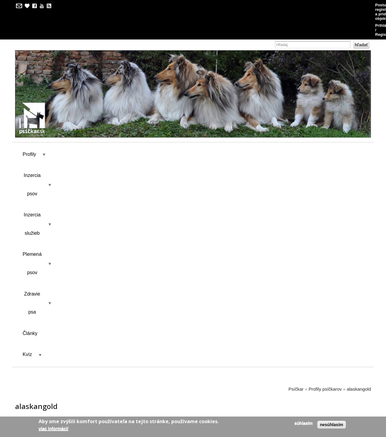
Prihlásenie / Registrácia (343, 5)
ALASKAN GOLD (110, 332)
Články (251, 125)
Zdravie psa (213, 125)
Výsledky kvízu (75, 191)
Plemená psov (167, 125)
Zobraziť (37, 191)
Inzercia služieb (117, 125)
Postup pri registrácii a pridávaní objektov (272, 5)
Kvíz (278, 125)
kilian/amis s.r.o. (175, 393)
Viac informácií (53, 428)
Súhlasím (303, 423)
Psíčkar (296, 160)
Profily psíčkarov (325, 160)
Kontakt (113, 191)
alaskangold (359, 160)
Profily (29, 125)
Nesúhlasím (331, 424)
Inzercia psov (68, 125)
